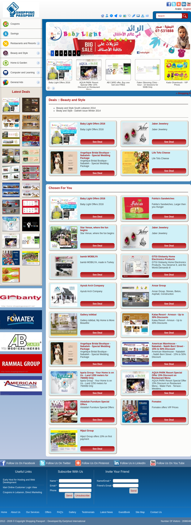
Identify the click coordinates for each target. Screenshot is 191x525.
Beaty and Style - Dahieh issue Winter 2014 (78, 110)
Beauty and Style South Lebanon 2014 (76, 108)
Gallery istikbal (88, 314)
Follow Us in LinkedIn (130, 463)
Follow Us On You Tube (167, 463)
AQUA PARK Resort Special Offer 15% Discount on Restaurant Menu (89, 85)
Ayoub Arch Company (92, 285)
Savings (10, 33)
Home (4, 512)
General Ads (12, 82)
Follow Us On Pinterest (92, 463)
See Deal (97, 142)
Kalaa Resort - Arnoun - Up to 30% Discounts (168, 316)
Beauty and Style (14, 53)
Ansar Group (159, 285)
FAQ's (60, 512)
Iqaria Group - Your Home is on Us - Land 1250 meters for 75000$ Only (97, 375)
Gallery (72, 512)
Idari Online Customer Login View (20, 487)
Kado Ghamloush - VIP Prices (177, 83)
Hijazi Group (87, 430)
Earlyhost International (73, 521)
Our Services (32, 512)
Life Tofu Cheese (161, 152)
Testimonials (88, 512)
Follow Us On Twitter (55, 463)
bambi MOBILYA (89, 256)
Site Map (140, 512)
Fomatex (156, 401)
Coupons (10, 24)
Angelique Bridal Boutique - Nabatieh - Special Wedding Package (95, 155)
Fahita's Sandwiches (163, 198)
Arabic (178, 9)
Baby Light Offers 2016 (59, 82)
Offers (48, 512)
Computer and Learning (18, 72)
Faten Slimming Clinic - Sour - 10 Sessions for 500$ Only (147, 84)
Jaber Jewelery (160, 123)
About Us (15, 512)
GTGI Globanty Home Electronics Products (163, 258)
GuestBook (124, 512)
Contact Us (156, 512)
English (187, 9)
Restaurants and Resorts (18, 43)
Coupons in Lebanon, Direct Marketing (22, 492)
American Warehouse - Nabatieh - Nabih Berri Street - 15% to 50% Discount (168, 346)
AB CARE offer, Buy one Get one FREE (118, 83)
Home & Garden (14, 62)
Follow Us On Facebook (17, 463)
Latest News (106, 512)
